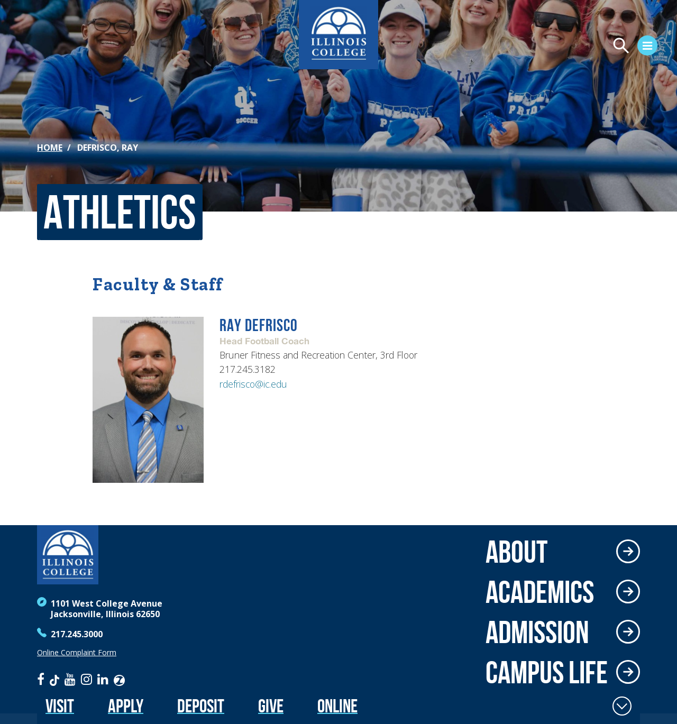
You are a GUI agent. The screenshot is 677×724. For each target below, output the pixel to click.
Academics (540, 592)
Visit (59, 705)
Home (49, 147)
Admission (537, 632)
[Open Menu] (547, 47)
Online (337, 705)
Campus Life (547, 672)
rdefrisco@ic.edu (253, 384)
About (516, 551)
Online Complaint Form (76, 652)
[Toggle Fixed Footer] (622, 706)
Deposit (200, 705)
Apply (125, 705)
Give (270, 705)
